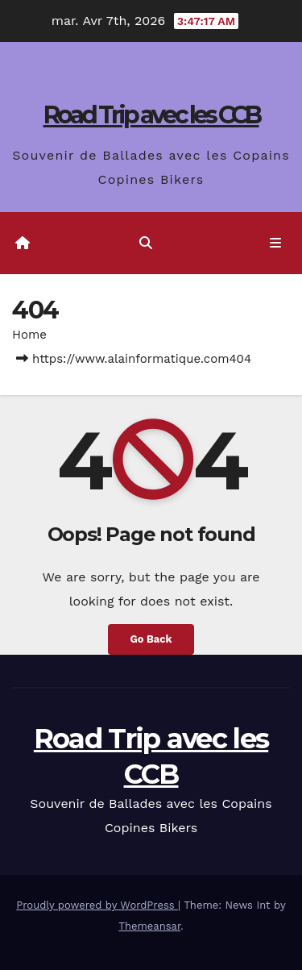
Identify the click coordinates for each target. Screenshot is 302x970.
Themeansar (149, 926)
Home (29, 334)
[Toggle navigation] (276, 243)
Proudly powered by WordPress (97, 905)
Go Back (151, 639)
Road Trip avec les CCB (151, 115)
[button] (145, 243)
